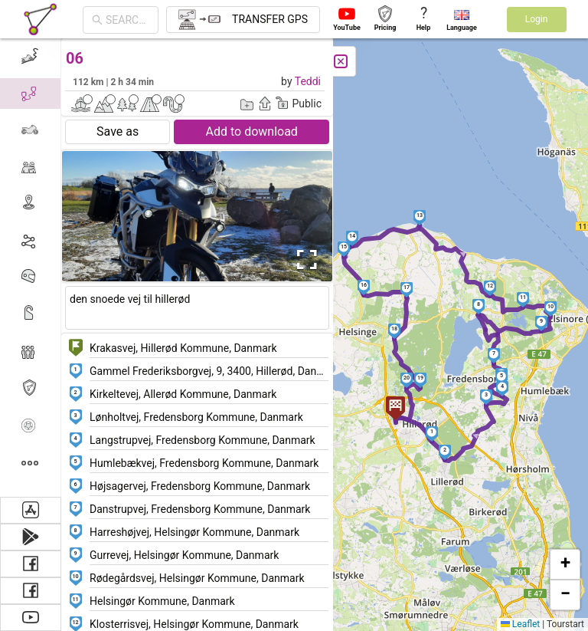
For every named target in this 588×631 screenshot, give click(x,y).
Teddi (308, 81)
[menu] (30, 267)
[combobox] (127, 20)
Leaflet (520, 624)
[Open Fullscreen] (304, 259)
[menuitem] (30, 56)
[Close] (341, 61)
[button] (432, 434)
